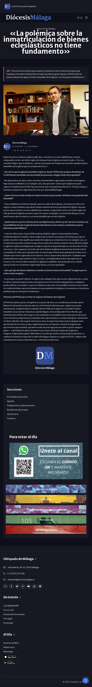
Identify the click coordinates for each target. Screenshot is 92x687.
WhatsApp (8, 651)
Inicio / (40, 29)
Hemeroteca (12, 414)
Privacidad (8, 623)
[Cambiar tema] (78, 17)
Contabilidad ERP (11, 605)
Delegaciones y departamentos (21, 405)
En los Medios (49, 29)
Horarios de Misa (11, 643)
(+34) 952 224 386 (16, 573)
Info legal (7, 618)
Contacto (11, 418)
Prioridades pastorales (17, 397)
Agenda (10, 401)
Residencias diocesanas (17, 410)
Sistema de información (14, 614)
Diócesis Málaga (19, 143)
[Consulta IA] (85, 680)
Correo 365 (8, 610)
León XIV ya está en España (24, 6)
